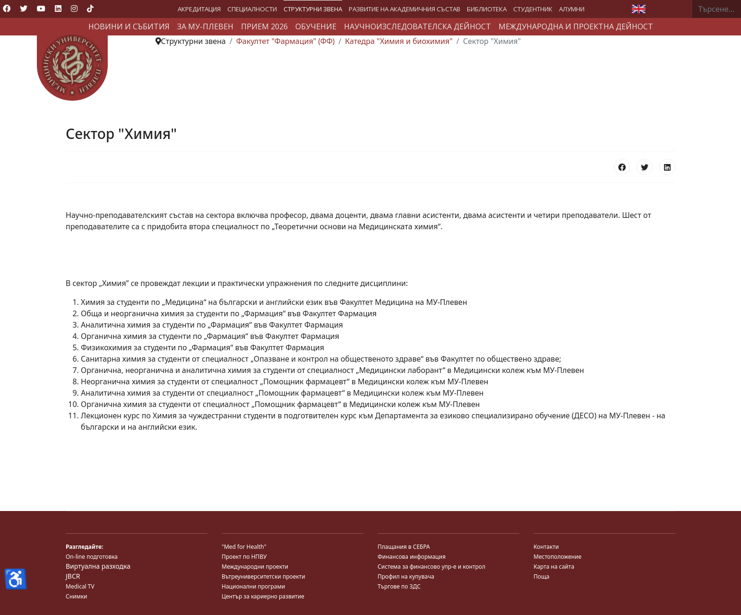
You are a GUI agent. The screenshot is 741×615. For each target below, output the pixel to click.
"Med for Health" (244, 547)
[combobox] (716, 9)
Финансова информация (412, 557)
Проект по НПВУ (244, 557)
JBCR (73, 576)
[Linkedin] (58, 8)
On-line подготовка (92, 557)
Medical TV (80, 586)
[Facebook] (6, 8)
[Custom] (90, 8)
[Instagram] (74, 8)
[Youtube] (41, 8)
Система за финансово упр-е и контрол (431, 567)
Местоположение (557, 557)
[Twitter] (23, 8)
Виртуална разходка (98, 566)
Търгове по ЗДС (399, 586)
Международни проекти (255, 567)
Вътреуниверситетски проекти (263, 576)
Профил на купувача (406, 576)
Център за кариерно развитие (263, 596)
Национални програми (253, 586)
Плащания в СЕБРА (404, 547)
